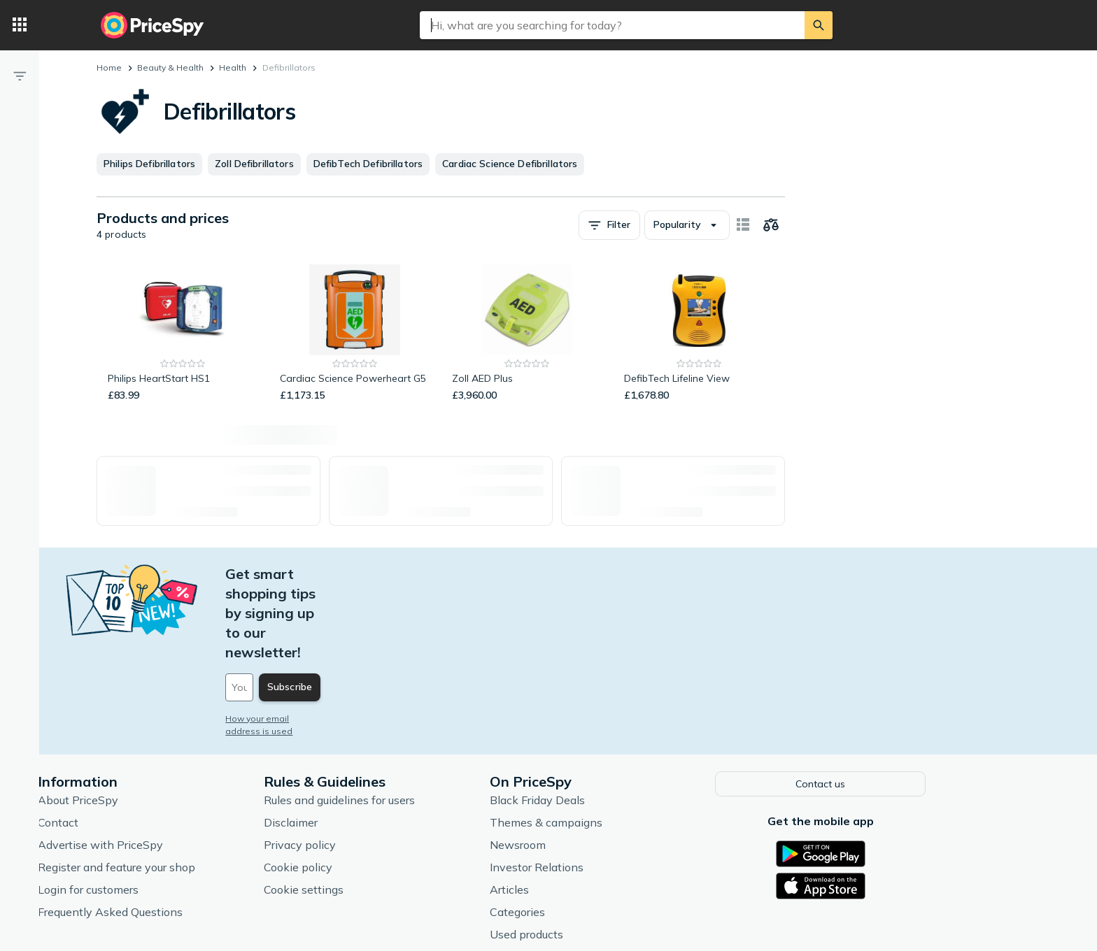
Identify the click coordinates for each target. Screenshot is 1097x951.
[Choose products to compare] (771, 225)
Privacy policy (367, 764)
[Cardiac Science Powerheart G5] (355, 333)
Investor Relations (604, 787)
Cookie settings (371, 809)
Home (109, 67)
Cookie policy (365, 787)
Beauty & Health (170, 67)
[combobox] (612, 25)
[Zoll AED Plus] (527, 333)
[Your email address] (387, 609)
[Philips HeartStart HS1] (183, 333)
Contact (125, 742)
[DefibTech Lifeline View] (699, 333)
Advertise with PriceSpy (167, 764)
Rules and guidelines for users (406, 720)
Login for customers (155, 809)
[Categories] (19, 25)
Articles (576, 809)
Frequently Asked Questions (177, 831)
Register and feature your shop (183, 787)
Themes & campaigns (613, 742)
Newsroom (585, 764)
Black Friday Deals (604, 720)
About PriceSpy (145, 720)
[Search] (819, 25)
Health (232, 67)
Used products (593, 854)
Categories (584, 831)
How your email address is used (358, 640)
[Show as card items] (743, 225)
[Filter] (20, 76)
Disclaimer (358, 742)
